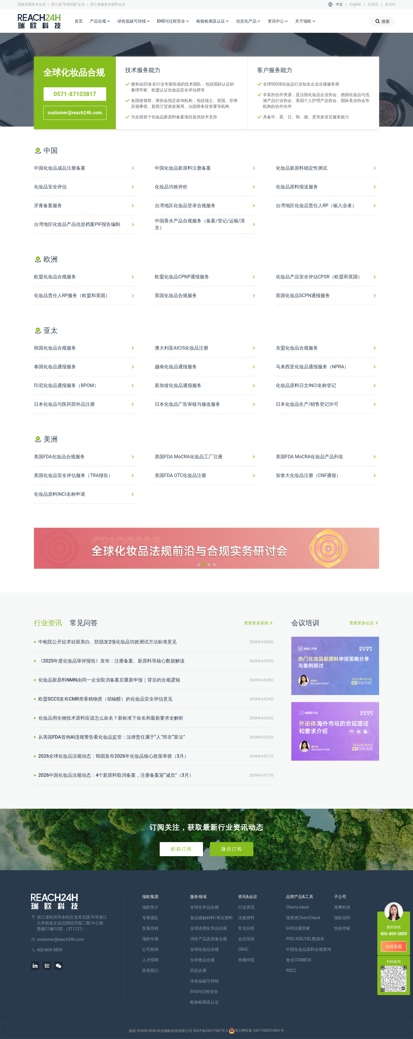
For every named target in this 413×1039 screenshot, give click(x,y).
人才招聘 (150, 960)
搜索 (382, 21)
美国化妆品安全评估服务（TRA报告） (73, 475)
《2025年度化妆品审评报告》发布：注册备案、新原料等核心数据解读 (111, 661)
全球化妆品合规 (204, 949)
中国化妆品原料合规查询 (308, 949)
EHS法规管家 (298, 928)
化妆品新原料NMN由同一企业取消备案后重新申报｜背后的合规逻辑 (108, 680)
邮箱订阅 (181, 849)
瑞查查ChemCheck (303, 917)
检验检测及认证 (212, 21)
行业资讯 (48, 623)
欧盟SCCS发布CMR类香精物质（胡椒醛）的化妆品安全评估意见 (105, 699)
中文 (339, 4)
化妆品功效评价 (171, 187)
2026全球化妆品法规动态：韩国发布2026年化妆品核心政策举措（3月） (113, 756)
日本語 (373, 4)
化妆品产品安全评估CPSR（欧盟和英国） (319, 277)
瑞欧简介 (150, 907)
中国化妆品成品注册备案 (59, 168)
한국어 (390, 4)
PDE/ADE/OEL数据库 (305, 938)
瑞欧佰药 (342, 917)
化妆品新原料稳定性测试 (301, 168)
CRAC (243, 949)
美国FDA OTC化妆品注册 (180, 475)
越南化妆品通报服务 (176, 366)
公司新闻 (150, 949)
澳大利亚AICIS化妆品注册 (181, 348)
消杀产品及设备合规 (208, 938)
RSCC (291, 970)
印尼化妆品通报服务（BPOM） (66, 385)
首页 (79, 21)
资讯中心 (278, 21)
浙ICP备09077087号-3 (210, 1031)
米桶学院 (246, 960)
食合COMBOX (298, 960)
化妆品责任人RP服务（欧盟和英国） (72, 295)
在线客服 (394, 946)
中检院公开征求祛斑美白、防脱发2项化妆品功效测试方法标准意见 (107, 642)
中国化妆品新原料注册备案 (183, 168)
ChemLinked (297, 907)
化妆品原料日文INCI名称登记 (306, 385)
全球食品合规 (202, 960)
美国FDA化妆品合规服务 (59, 456)
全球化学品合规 (204, 907)
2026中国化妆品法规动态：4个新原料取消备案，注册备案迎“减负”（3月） (115, 775)
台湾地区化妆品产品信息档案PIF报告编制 (77, 224)
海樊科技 (342, 907)
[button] (198, 564)
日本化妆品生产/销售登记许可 (307, 404)
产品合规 (100, 21)
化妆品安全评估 (50, 187)
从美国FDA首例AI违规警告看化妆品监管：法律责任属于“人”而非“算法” (111, 737)
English (355, 4)
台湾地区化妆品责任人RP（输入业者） (316, 205)
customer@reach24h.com (75, 112)
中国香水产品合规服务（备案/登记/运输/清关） (200, 224)
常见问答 (84, 623)
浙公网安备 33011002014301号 (256, 1031)
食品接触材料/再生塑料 (211, 917)
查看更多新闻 (256, 623)
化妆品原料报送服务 (297, 187)
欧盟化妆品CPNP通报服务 (182, 277)
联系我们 (150, 970)
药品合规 (198, 970)
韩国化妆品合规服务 (55, 348)
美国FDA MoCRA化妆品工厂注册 (188, 456)
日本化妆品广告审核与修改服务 (187, 404)
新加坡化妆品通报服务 (178, 385)
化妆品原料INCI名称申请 (59, 494)
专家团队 (150, 917)
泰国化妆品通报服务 (55, 366)
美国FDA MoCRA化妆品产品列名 (309, 456)
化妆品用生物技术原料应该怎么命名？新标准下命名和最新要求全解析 (110, 718)
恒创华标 (342, 928)
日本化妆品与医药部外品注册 (64, 404)
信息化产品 (248, 21)
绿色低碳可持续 (133, 21)
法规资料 (246, 917)
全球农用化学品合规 (208, 928)
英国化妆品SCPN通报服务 (303, 295)
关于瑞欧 (305, 21)
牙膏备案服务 (48, 205)
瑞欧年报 (150, 938)
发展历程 (150, 928)
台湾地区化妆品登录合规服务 (185, 205)
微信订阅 (231, 849)
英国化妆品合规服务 (176, 295)
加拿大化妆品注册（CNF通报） (308, 475)
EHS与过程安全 (173, 21)
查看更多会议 (361, 623)
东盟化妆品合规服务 (297, 348)
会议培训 (246, 938)
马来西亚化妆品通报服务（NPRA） (312, 366)
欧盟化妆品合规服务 (55, 277)
